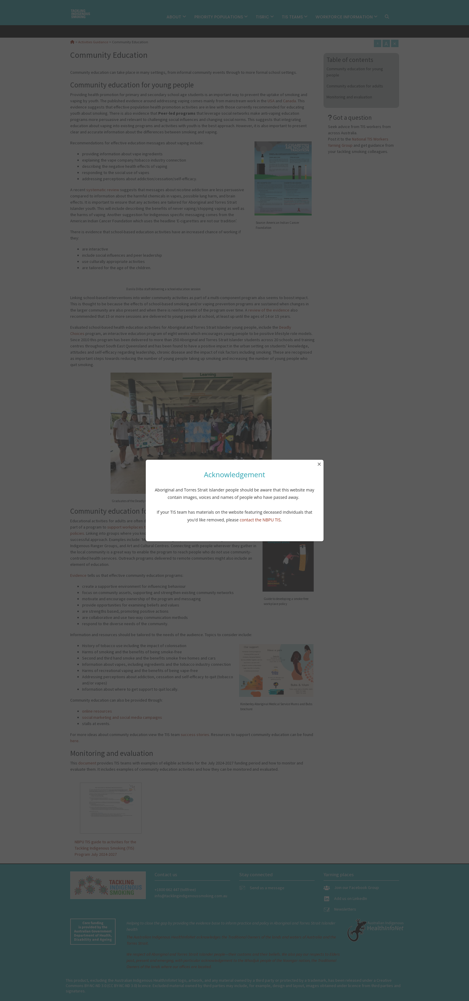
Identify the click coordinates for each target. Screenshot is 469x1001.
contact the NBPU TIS (260, 520)
